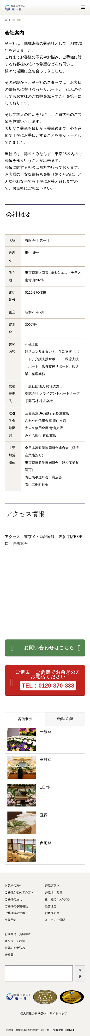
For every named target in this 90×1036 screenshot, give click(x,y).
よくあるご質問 (55, 920)
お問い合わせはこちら (46, 648)
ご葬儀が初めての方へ (19, 892)
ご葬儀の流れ (13, 899)
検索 (80, 973)
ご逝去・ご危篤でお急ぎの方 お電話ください (45, 680)
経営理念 (50, 906)
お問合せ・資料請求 (18, 934)
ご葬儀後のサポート (18, 913)
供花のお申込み (15, 948)
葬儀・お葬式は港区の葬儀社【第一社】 (30, 1030)
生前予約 (10, 920)
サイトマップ (58, 1013)
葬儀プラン (52, 885)
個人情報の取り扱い (33, 1013)
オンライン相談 (15, 941)
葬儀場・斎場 (53, 892)
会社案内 (10, 954)
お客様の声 (52, 913)
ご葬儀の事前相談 (16, 906)
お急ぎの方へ (13, 885)
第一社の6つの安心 (57, 899)
